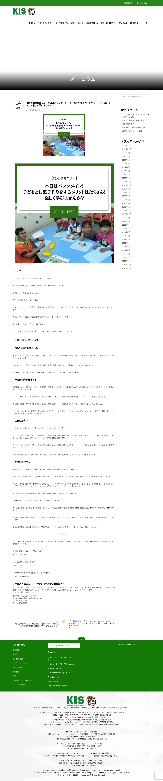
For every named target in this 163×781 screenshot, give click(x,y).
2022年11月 (126, 210)
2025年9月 (126, 153)
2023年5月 (126, 203)
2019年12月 (126, 261)
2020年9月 (126, 254)
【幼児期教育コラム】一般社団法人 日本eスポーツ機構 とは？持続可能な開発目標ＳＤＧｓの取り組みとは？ (36, 625)
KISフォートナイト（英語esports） (61, 664)
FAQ (14, 676)
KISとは (32, 23)
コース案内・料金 (62, 23)
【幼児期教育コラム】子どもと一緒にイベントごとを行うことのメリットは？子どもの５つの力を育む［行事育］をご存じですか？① (92, 623)
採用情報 (16, 672)
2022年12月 (126, 207)
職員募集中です (128, 124)
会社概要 (16, 650)
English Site (142, 3)
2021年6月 (126, 243)
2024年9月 (126, 164)
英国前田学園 (53, 681)
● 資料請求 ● (128, 3)
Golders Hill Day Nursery (57, 686)
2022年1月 (126, 229)
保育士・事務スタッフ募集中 (133, 131)
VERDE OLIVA (34, 110)
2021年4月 (126, 250)
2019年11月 (126, 265)
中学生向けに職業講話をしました (134, 127)
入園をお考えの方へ (45, 23)
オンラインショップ (20, 663)
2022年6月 (126, 225)
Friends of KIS (53, 677)
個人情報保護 (18, 659)
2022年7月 (126, 221)
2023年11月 (126, 182)
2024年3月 (126, 167)
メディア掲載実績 (19, 685)
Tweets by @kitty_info (126, 644)
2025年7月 (126, 156)
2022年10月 (126, 214)
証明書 (15, 654)
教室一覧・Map (108, 23)
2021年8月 (126, 236)
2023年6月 (126, 200)
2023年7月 (126, 196)
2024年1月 (126, 174)
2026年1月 (126, 146)
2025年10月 (126, 149)
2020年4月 (126, 257)
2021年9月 (126, 232)
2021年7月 (126, 239)
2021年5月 (126, 247)
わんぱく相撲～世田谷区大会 (133, 120)
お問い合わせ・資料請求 (128, 23)
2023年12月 (126, 178)
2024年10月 (126, 160)
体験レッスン (77, 23)
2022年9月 (126, 218)
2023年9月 (126, 189)
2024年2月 (126, 171)
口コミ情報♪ (92, 23)
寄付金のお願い (19, 667)
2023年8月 (126, 192)
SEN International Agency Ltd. (59, 673)
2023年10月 (126, 185)
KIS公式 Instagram (55, 668)
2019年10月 (126, 268)
